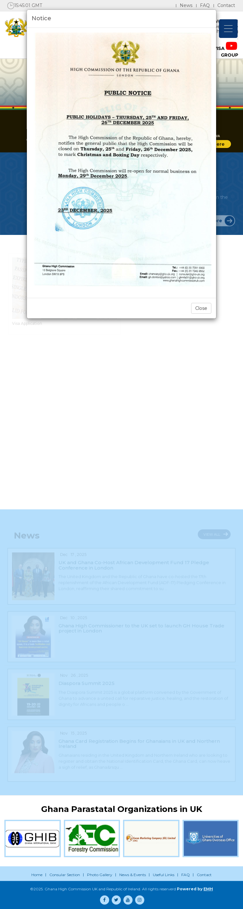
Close (201, 308)
